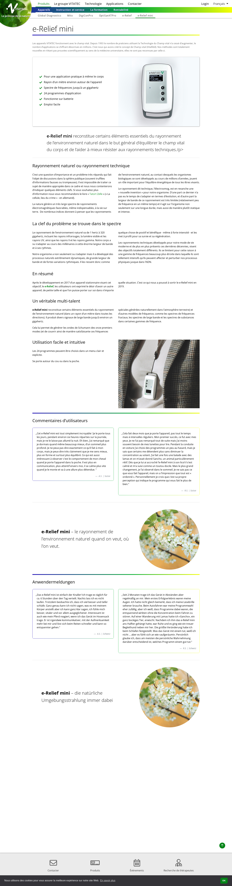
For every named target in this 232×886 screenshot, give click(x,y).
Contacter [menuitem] (135, 4)
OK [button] (224, 880)
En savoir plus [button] (107, 880)
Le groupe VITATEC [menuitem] (67, 4)
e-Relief (49, 286)
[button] (220, 3)
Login (205, 4)
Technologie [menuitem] (93, 4)
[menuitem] (44, 10)
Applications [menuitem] (114, 4)
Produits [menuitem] (44, 4)
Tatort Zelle (95, 194)
